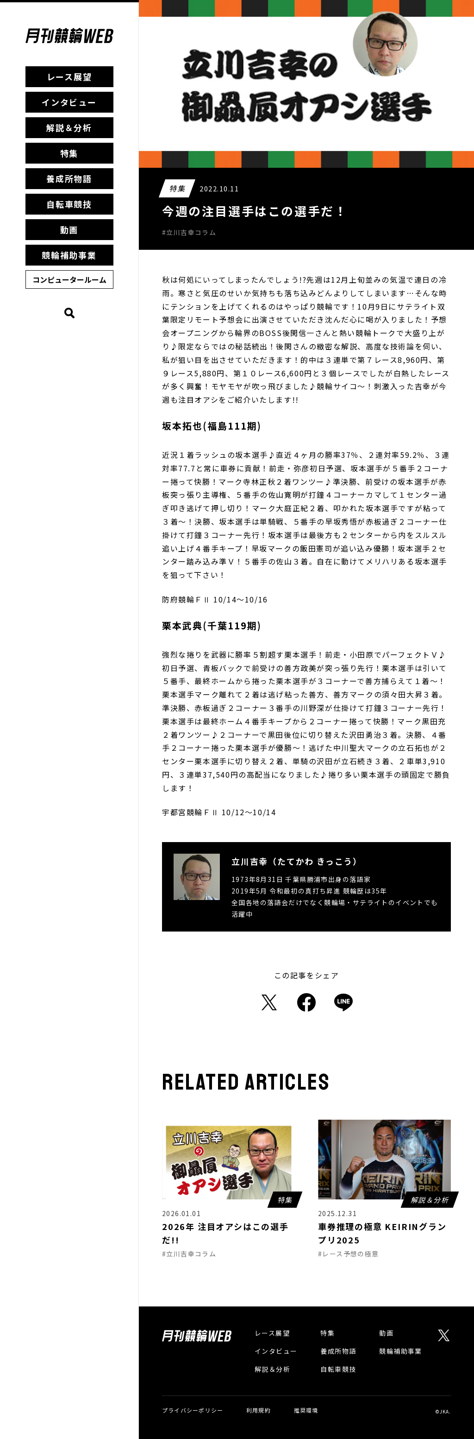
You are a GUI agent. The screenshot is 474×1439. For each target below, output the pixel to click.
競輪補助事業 (69, 255)
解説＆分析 (69, 127)
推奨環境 (306, 1410)
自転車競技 (69, 204)
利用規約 (258, 1410)
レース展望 (69, 76)
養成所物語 (69, 178)
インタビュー (69, 102)
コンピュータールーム (69, 279)
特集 (69, 153)
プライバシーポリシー (192, 1410)
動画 (69, 229)
